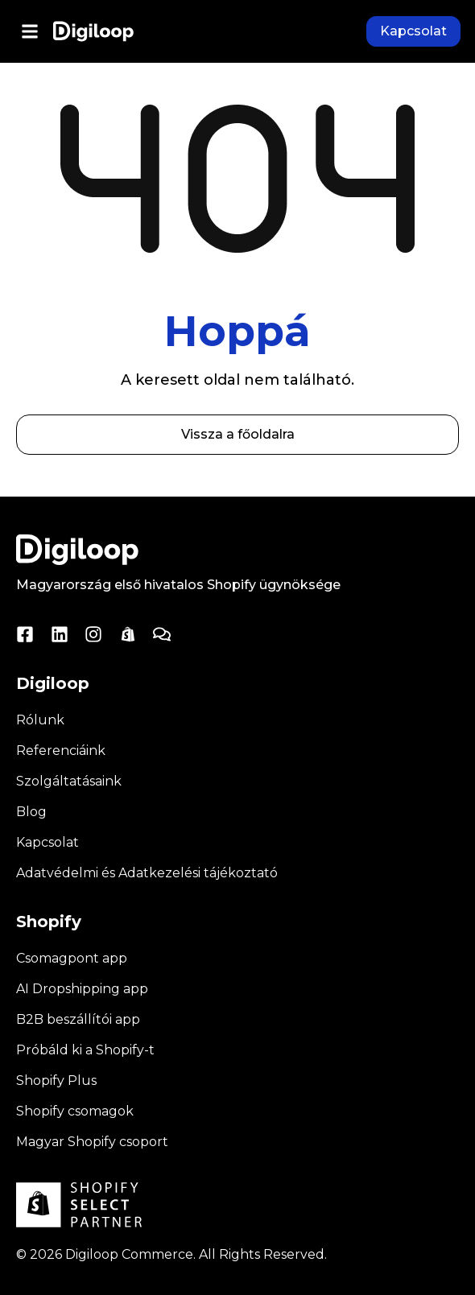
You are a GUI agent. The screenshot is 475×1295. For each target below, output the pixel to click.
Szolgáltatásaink (69, 781)
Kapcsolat (47, 842)
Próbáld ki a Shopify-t (85, 1050)
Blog (31, 811)
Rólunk (40, 720)
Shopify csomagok (75, 1111)
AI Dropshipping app (82, 988)
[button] (29, 32)
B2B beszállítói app (78, 1019)
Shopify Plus (56, 1080)
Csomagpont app (71, 958)
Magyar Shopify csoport (92, 1141)
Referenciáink (60, 750)
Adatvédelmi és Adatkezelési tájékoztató (147, 873)
